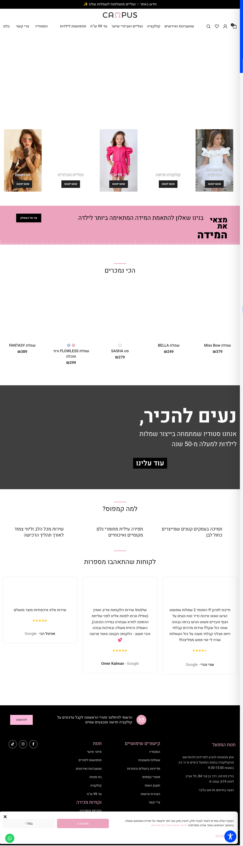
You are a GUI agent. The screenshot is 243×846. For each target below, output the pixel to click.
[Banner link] (214, 160)
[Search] (208, 26)
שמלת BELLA (169, 345)
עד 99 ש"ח (94, 794)
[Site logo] (120, 15)
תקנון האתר (152, 785)
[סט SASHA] (120, 311)
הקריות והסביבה (91, 810)
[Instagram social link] (23, 744)
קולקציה (96, 785)
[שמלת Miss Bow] (217, 311)
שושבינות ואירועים (89, 768)
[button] (5, 817)
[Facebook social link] (33, 744)
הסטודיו (154, 751)
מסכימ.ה (83, 823)
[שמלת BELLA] (168, 311)
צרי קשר (154, 802)
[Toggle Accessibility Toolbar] (230, 836)
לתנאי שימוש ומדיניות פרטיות (170, 825)
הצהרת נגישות (150, 794)
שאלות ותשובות (149, 760)
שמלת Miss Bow (217, 345)
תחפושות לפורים (90, 760)
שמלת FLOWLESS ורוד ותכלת (71, 353)
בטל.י (29, 823)
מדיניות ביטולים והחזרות (143, 768)
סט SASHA (120, 351)
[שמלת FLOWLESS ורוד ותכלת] (71, 311)
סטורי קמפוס (151, 777)
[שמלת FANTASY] (22, 311)
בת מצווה (95, 777)
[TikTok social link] (13, 744)
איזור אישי (94, 751)
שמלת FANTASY (22, 345)
